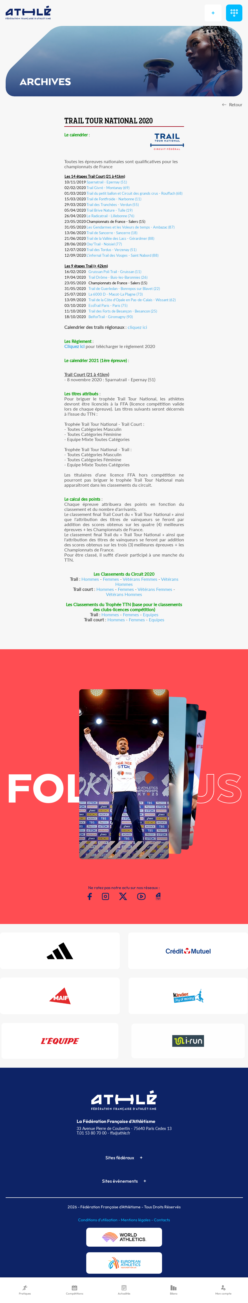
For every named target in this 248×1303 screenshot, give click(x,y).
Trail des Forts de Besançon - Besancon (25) (122, 311)
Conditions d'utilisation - (99, 1219)
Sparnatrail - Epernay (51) (107, 182)
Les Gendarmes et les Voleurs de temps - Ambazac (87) (130, 227)
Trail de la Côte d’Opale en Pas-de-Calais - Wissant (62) (132, 300)
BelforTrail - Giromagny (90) (110, 316)
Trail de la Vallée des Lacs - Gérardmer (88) (120, 238)
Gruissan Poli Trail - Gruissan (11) (114, 271)
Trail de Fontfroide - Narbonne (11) (114, 199)
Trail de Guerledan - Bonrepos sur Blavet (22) (124, 288)
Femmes (111, 579)
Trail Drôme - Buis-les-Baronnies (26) (117, 277)
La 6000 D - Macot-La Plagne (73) (115, 294)
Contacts (162, 1219)
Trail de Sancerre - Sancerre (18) (112, 233)
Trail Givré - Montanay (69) (108, 187)
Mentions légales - (137, 1219)
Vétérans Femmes (140, 579)
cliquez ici (137, 327)
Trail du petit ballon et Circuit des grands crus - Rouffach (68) (134, 193)
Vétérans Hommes (124, 594)
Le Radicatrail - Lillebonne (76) (110, 216)
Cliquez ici (74, 346)
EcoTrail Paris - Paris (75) (107, 305)
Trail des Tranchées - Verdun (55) (113, 204)
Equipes (150, 614)
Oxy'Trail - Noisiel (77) (104, 244)
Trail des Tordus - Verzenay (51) (111, 249)
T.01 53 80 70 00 (92, 1133)
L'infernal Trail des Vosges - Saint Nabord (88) (122, 255)
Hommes (90, 579)
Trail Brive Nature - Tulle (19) (109, 210)
